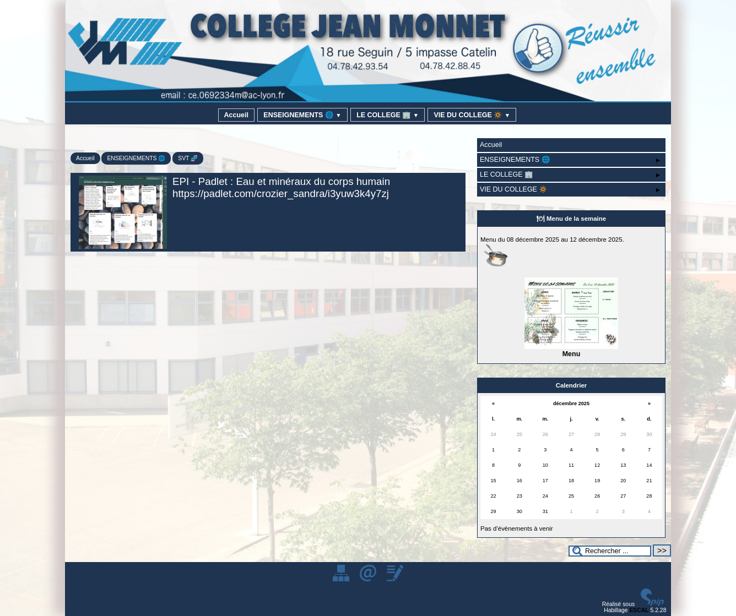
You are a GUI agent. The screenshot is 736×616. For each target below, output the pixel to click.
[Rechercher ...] (610, 551)
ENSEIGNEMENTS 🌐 (302, 115)
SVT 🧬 (188, 158)
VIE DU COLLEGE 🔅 (472, 115)
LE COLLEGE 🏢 (387, 115)
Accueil (236, 115)
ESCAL (638, 610)
